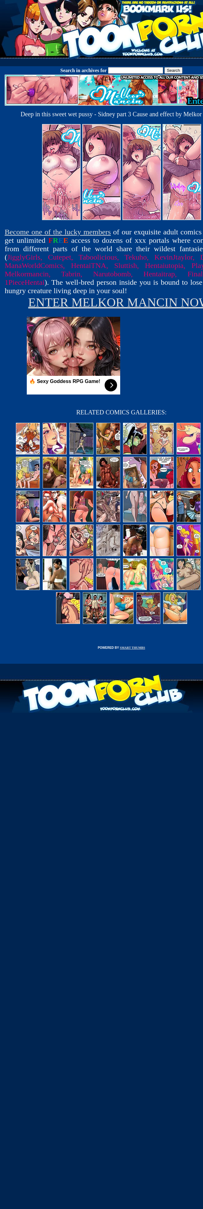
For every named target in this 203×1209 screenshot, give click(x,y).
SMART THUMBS (132, 647)
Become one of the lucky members (58, 232)
